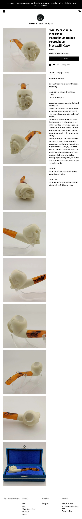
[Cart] (79, 12)
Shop (24, 504)
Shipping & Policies (63, 72)
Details (52, 72)
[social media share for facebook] (50, 65)
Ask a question (66, 65)
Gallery (24, 514)
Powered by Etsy (67, 511)
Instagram (45, 504)
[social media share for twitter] (54, 65)
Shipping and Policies (28, 509)
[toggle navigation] (4, 11)
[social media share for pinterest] (58, 65)
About (24, 506)
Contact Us (25, 511)
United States (61, 53)
